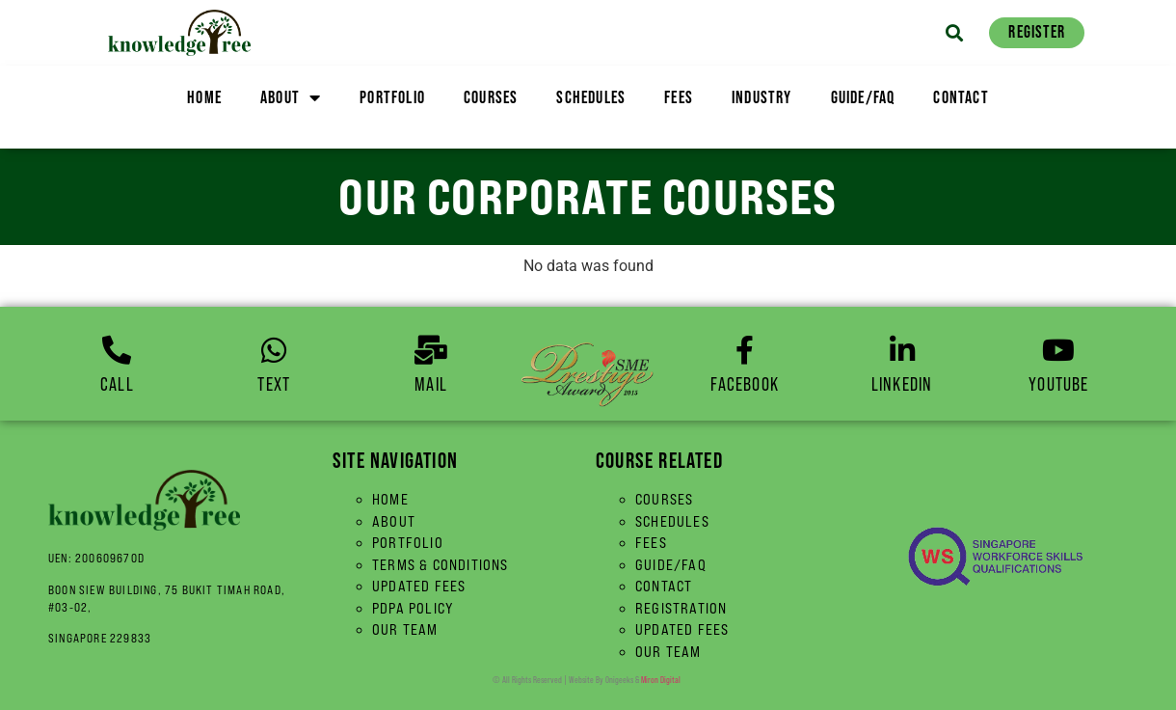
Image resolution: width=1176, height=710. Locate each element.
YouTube (1058, 384)
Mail (430, 384)
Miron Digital (661, 679)
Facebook (744, 384)
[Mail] (430, 350)
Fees (678, 97)
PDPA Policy (413, 608)
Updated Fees (419, 586)
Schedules (591, 97)
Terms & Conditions (440, 565)
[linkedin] (902, 350)
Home (204, 97)
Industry (762, 97)
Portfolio (392, 97)
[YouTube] (1058, 350)
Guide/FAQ (863, 97)
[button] (953, 32)
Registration (681, 608)
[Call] (116, 350)
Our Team (405, 629)
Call (117, 384)
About (290, 97)
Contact (960, 97)
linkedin (902, 384)
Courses (491, 97)
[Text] (273, 350)
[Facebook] (745, 350)
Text (273, 384)
